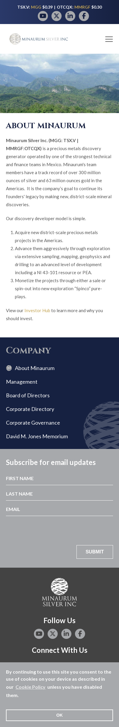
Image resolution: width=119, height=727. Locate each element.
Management (21, 381)
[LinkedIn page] (70, 16)
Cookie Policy (30, 687)
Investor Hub (37, 310)
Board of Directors (28, 395)
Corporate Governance (33, 422)
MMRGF (82, 6)
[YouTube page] (43, 16)
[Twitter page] (56, 16)
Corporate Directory (30, 409)
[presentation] (68, 530)
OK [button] (59, 715)
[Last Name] (59, 493)
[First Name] (59, 477)
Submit (95, 551)
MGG (36, 6)
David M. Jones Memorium (37, 436)
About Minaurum (34, 368)
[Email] (59, 508)
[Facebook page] (84, 16)
